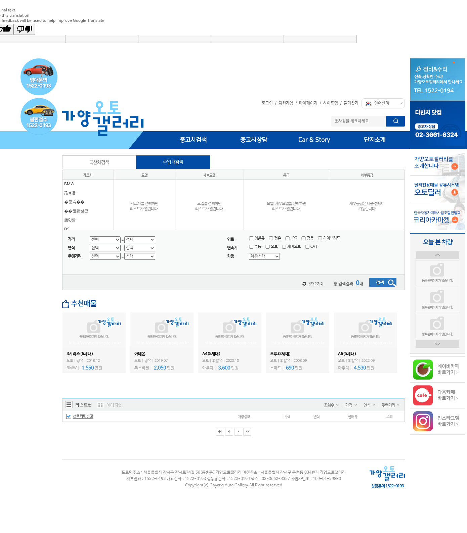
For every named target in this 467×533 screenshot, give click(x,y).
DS (67, 229)
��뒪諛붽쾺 (76, 211)
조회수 (329, 405)
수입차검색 (173, 162)
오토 (271, 246)
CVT (311, 246)
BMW (69, 184)
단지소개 (374, 140)
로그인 (267, 103)
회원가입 (286, 103)
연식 (367, 405)
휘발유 (256, 238)
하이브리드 (329, 238)
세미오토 (291, 246)
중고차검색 (193, 140)
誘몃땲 (70, 220)
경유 (275, 238)
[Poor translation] (24, 29)
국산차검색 (99, 162)
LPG (291, 238)
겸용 (307, 238)
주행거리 (388, 405)
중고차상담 (253, 140)
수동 (255, 246)
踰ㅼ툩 (70, 193)
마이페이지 (308, 103)
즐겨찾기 (351, 103)
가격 (348, 405)
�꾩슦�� (74, 202)
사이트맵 (330, 103)
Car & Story (314, 140)
